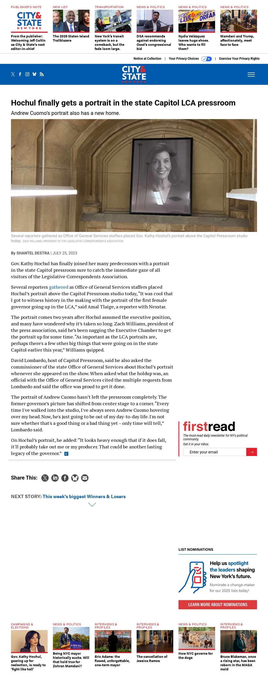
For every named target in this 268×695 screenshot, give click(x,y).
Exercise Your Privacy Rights (239, 62)
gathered (58, 291)
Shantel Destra (32, 257)
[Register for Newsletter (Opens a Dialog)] (251, 456)
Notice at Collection (147, 62)
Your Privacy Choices (190, 62)
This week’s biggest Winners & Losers (84, 500)
